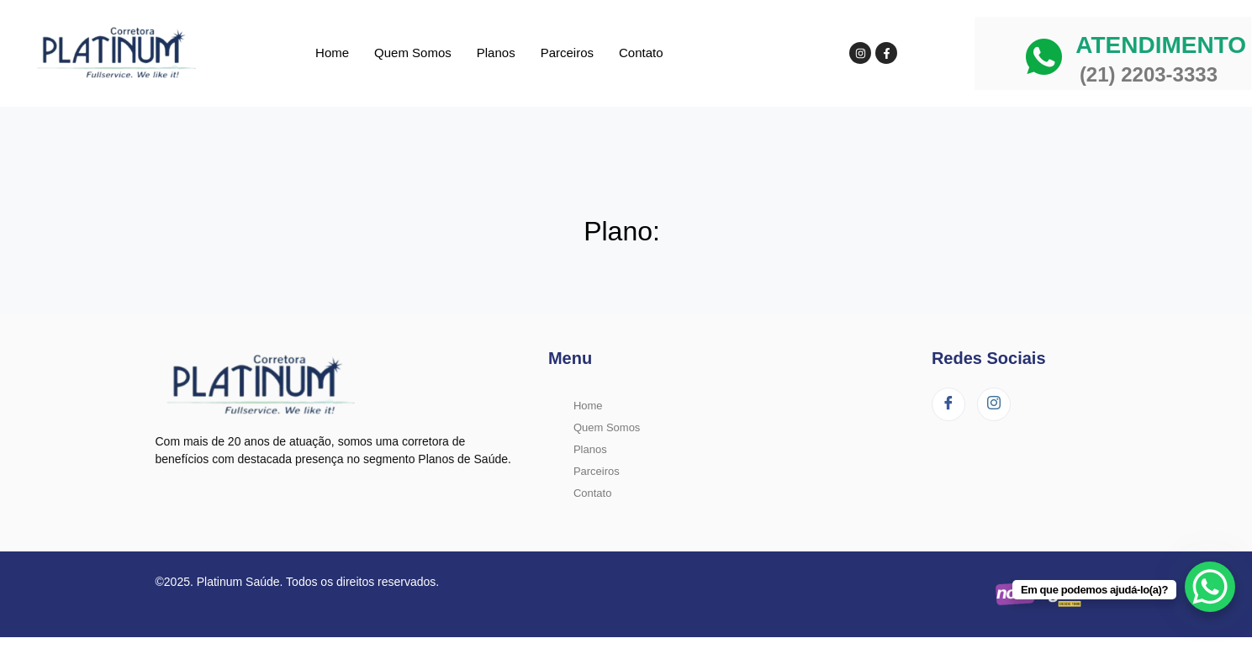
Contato (641, 52)
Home (332, 52)
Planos (496, 52)
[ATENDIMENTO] (1044, 57)
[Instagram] (994, 404)
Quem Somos (413, 52)
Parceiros (567, 52)
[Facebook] (948, 404)
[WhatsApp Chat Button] (1210, 587)
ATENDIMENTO (1160, 45)
